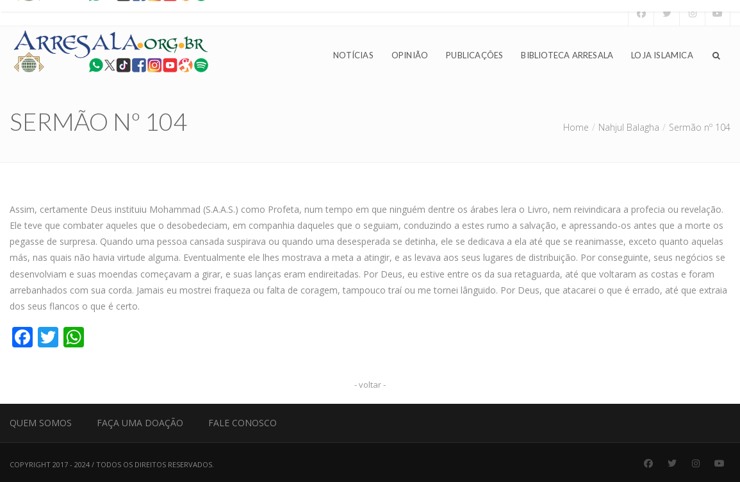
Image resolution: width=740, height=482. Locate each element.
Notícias (353, 55)
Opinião (409, 55)
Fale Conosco (242, 423)
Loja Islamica (662, 55)
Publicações (474, 55)
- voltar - (370, 384)
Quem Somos (41, 423)
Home (576, 127)
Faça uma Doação (140, 423)
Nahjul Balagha (628, 127)
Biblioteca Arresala (567, 55)
